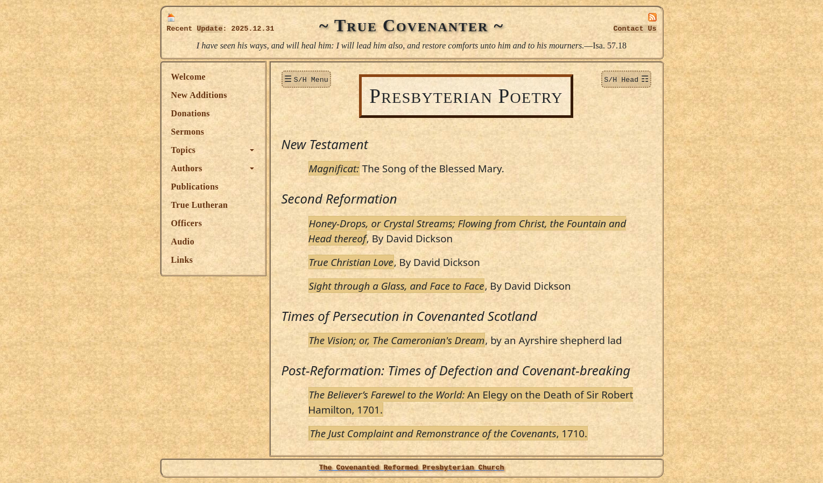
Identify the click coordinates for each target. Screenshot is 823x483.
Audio (182, 241)
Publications (195, 186)
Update (210, 29)
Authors (186, 168)
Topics (183, 150)
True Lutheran (199, 204)
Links (182, 259)
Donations (190, 113)
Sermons (188, 131)
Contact (635, 29)
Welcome (188, 76)
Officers (186, 223)
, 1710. (449, 433)
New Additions (199, 95)
